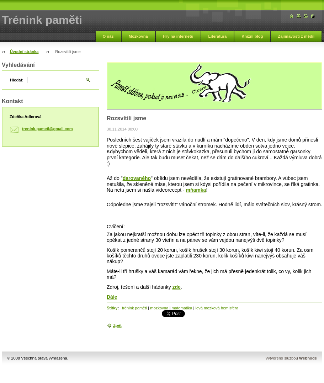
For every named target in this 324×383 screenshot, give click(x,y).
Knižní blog (252, 36)
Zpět (117, 325)
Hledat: (16, 80)
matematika (181, 308)
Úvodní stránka (24, 51)
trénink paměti (134, 308)
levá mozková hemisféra (216, 308)
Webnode (308, 358)
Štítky (112, 308)
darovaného (137, 178)
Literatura (217, 36)
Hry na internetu (178, 36)
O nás (108, 36)
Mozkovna (138, 36)
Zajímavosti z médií (296, 36)
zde (176, 287)
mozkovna (159, 308)
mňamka (196, 190)
